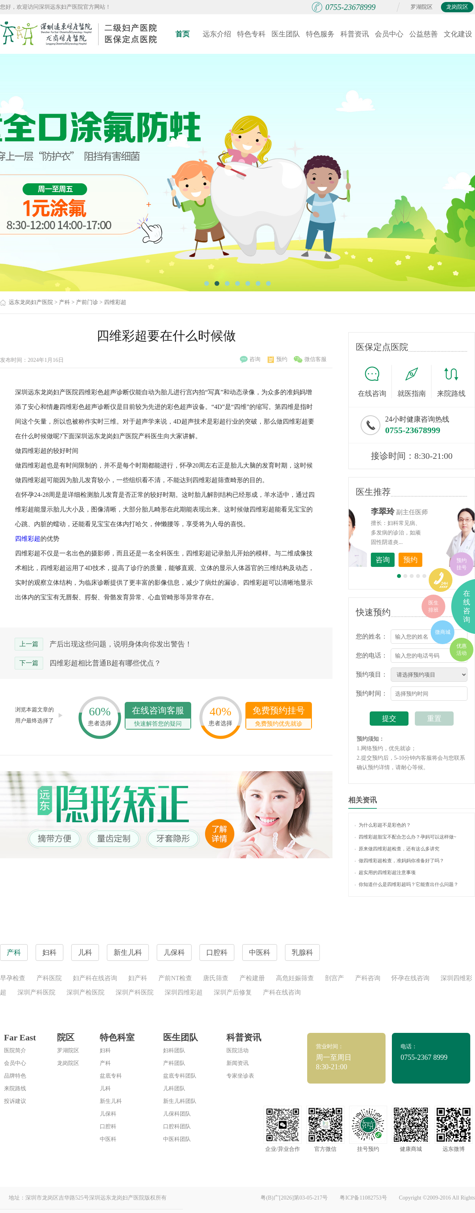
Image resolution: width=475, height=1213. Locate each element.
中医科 (108, 1139)
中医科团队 (177, 1139)
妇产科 (137, 978)
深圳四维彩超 (184, 992)
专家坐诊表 (240, 1076)
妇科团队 (174, 1050)
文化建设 (458, 34)
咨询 (250, 359)
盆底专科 (111, 1076)
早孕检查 (12, 978)
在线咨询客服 (157, 717)
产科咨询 (367, 978)
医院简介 (15, 1050)
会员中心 (389, 34)
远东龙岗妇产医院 (31, 302)
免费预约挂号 (278, 717)
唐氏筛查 (215, 978)
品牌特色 (15, 1076)
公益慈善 (423, 34)
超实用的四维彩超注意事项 (385, 872)
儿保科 (108, 1114)
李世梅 (424, 511)
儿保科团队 (177, 1114)
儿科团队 (174, 1088)
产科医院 (49, 978)
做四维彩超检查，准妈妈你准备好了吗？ (399, 860)
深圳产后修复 (233, 992)
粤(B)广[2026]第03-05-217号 (294, 1198)
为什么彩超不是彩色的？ (383, 825)
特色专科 (251, 34)
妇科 (105, 1050)
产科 (64, 302)
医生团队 (286, 34)
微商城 (442, 632)
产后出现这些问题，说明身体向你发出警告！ (120, 644)
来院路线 (451, 382)
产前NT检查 (175, 978)
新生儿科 (111, 1101)
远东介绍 (217, 34)
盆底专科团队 (179, 1076)
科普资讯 (354, 34)
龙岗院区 (457, 7)
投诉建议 (15, 1101)
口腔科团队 (177, 1126)
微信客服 (310, 359)
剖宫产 (334, 978)
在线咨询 (375, 381)
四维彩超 (115, 302)
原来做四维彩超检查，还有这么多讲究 (397, 849)
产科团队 (174, 1063)
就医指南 (414, 381)
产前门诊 (87, 302)
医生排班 (433, 606)
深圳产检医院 (85, 992)
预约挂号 (461, 563)
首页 (182, 34)
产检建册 (252, 978)
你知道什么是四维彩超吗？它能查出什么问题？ (406, 884)
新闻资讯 (237, 1063)
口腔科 (108, 1126)
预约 (277, 359)
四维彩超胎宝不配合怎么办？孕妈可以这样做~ (405, 837)
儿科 (105, 1088)
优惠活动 (461, 649)
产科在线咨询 (282, 992)
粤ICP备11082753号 (363, 1198)
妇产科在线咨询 (95, 978)
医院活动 (237, 1050)
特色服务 (320, 34)
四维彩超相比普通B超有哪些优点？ (105, 663)
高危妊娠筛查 (295, 978)
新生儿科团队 (179, 1101)
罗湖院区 (421, 7)
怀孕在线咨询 (410, 978)
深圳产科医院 (36, 992)
